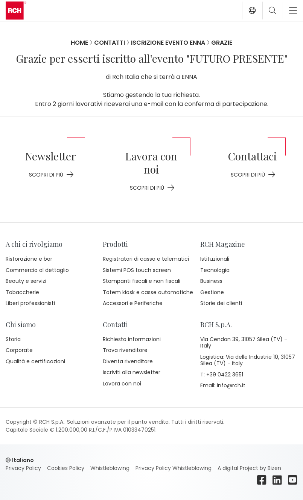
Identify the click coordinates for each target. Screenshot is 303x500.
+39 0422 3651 (224, 375)
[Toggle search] (272, 11)
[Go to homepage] (16, 10)
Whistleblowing (109, 468)
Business (211, 281)
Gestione (212, 292)
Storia (13, 339)
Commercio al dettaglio (37, 270)
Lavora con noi (122, 383)
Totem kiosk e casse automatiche (148, 292)
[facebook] (261, 480)
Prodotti (115, 244)
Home (79, 42)
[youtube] (292, 480)
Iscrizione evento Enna (168, 42)
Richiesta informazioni (132, 339)
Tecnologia (215, 270)
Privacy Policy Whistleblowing (174, 468)
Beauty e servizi (26, 281)
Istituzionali (214, 259)
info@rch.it (231, 385)
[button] (252, 11)
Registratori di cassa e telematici (146, 259)
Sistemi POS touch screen (137, 270)
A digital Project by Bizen (249, 468)
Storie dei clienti (221, 303)
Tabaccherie (22, 292)
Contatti (109, 42)
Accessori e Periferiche (133, 303)
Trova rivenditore (125, 350)
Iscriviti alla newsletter (131, 372)
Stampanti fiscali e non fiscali (141, 281)
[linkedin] (277, 480)
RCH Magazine (222, 244)
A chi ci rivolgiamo (34, 244)
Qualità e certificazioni (35, 361)
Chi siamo (21, 324)
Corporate (19, 350)
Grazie (221, 42)
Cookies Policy (65, 468)
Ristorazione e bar (29, 259)
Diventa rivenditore (128, 361)
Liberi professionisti (30, 303)
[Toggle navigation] (290, 11)
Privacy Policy (23, 468)
